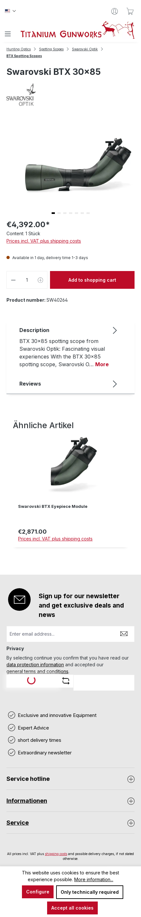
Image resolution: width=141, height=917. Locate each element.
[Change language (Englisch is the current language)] (10, 11)
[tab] (69, 347)
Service (17, 822)
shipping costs (56, 854)
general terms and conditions (37, 671)
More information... (93, 879)
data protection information (35, 664)
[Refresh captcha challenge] (65, 681)
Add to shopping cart (92, 280)
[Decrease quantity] (13, 280)
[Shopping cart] (130, 11)
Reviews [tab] (68, 383)
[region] (70, 493)
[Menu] (7, 33)
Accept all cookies (72, 908)
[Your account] (114, 11)
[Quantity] (27, 280)
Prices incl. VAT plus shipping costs (43, 241)
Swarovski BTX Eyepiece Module (52, 506)
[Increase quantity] (40, 280)
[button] (53, 213)
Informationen (26, 800)
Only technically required (90, 892)
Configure (37, 891)
